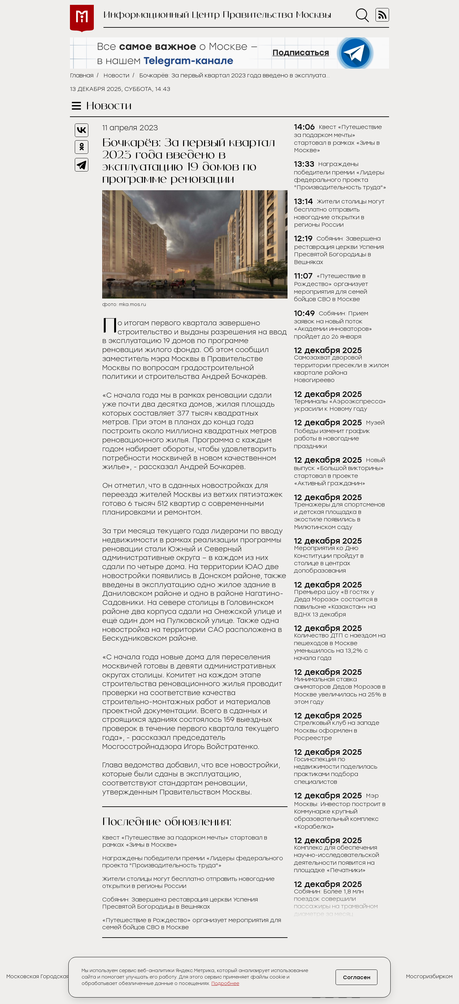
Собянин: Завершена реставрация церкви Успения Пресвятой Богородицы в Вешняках (180, 903)
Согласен (356, 977)
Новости (116, 75)
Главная (81, 75)
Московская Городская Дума (45, 976)
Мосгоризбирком (429, 976)
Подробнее (225, 983)
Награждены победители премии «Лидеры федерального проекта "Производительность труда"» (192, 862)
